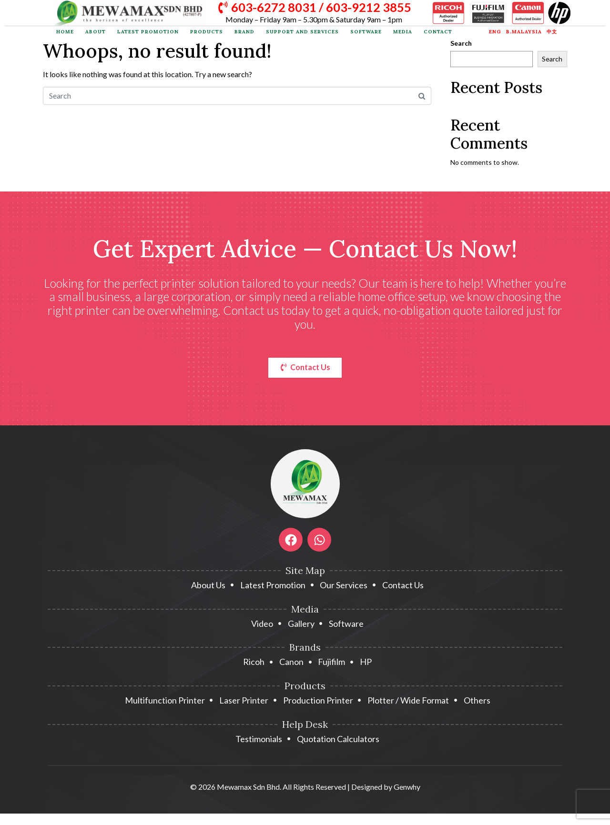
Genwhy (407, 788)
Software (366, 32)
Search (461, 43)
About (95, 32)
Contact (438, 32)
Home (65, 32)
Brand (244, 32)
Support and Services (302, 32)
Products (206, 32)
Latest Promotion (148, 32)
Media (402, 32)
